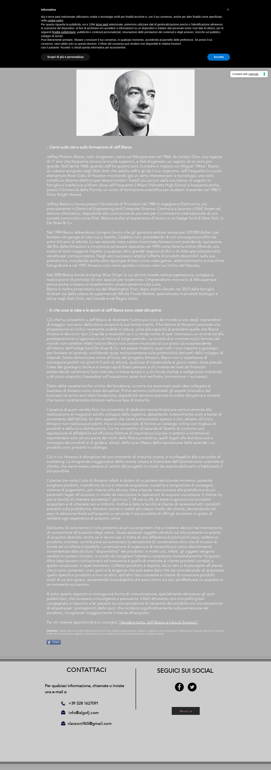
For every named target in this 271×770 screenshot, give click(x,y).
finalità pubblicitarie (64, 32)
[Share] (54, 642)
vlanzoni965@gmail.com (90, 723)
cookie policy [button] (55, 20)
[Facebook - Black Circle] (179, 687)
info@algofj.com (84, 712)
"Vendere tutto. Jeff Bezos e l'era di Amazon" (158, 622)
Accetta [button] (219, 56)
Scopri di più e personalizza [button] (65, 56)
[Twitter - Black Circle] (192, 687)
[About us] (186, 711)
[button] (228, 9)
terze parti (102, 24)
